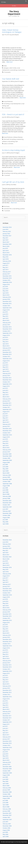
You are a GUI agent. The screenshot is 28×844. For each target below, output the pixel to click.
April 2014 (5, 344)
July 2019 (5, 248)
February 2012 (7, 399)
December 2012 (7, 377)
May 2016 (5, 291)
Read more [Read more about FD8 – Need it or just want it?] (5, 133)
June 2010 (5, 441)
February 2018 (7, 261)
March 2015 (6, 320)
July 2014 (5, 337)
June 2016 (5, 288)
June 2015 (5, 314)
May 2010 (5, 443)
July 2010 (5, 439)
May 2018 (5, 257)
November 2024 (7, 227)
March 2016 (6, 295)
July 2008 (5, 488)
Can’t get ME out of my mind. (13, 182)
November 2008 (7, 479)
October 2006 (6, 515)
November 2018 (7, 255)
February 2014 (7, 348)
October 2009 (6, 458)
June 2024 (5, 229)
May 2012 (5, 392)
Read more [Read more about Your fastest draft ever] (23, 97)
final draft (6, 139)
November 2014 (7, 329)
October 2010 (6, 433)
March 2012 (6, 397)
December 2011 (7, 403)
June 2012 (5, 390)
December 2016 (7, 276)
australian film (8, 208)
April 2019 (5, 250)
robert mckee (12, 68)
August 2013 (6, 361)
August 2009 (6, 462)
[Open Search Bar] (26, 1)
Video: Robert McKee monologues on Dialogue (11, 31)
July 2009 (5, 464)
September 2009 (7, 460)
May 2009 (5, 469)
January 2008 (6, 498)
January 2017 (6, 274)
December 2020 (7, 244)
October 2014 (6, 331)
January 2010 (6, 452)
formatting (7, 103)
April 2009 (5, 471)
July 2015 (5, 312)
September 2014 (7, 333)
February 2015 (7, 322)
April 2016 (5, 293)
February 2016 (7, 297)
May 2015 (5, 316)
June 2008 (5, 490)
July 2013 (5, 363)
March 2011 (6, 422)
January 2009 (6, 477)
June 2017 (5, 265)
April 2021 (5, 240)
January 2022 (6, 233)
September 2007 (7, 507)
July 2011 (5, 413)
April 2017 (5, 269)
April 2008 (5, 492)
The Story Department (14, 12)
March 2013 (6, 371)
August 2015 (6, 310)
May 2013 (5, 367)
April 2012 (5, 394)
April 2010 (5, 445)
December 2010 (7, 428)
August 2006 (6, 517)
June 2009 (5, 466)
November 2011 (7, 405)
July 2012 (5, 388)
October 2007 (6, 505)
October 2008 (6, 481)
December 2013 (7, 352)
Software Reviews (18, 137)
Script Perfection (8, 101)
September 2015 (7, 308)
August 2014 (6, 335)
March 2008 (6, 494)
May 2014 (5, 341)
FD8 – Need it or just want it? (13, 114)
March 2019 (6, 252)
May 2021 (5, 238)
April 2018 (5, 259)
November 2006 (7, 513)
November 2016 (7, 278)
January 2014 (6, 350)
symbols (22, 208)
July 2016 (5, 286)
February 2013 (7, 373)
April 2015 (5, 318)
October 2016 (6, 280)
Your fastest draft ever (10, 79)
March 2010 (6, 447)
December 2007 (7, 500)
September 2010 (7, 435)
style (7, 105)
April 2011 (5, 420)
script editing (13, 70)
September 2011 (7, 409)
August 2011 (6, 411)
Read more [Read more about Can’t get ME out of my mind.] (14, 202)
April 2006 (5, 524)
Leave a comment (8, 143)
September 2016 (7, 282)
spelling (20, 173)
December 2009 (7, 454)
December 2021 (7, 235)
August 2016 (6, 284)
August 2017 (6, 263)
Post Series (7, 206)
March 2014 (6, 346)
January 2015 (6, 324)
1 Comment (7, 175)
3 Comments (7, 72)
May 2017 (5, 267)
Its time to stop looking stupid (13, 150)
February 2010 (7, 450)
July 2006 (5, 519)
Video (5, 66)
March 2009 (6, 473)
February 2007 (7, 511)
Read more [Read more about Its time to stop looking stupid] (17, 167)
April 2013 (5, 369)
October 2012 (6, 382)
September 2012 (7, 384)
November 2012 (7, 380)
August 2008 (6, 486)
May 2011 (5, 418)
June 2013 (5, 365)
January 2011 (6, 426)
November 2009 (7, 456)
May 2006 (5, 522)
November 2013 (7, 354)
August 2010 (6, 437)
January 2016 (6, 299)
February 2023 (7, 231)
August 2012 (6, 386)
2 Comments (7, 108)
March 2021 (6, 242)
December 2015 (7, 301)
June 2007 (5, 509)
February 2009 (7, 475)
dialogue (6, 68)
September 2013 (7, 358)
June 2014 (5, 339)
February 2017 (7, 272)
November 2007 (7, 502)
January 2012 (6, 401)
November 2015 (7, 303)
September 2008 (7, 483)
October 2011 (6, 407)
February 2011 (7, 424)
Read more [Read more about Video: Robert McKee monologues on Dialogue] (9, 62)
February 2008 (7, 496)
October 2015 (6, 305)
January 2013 (6, 375)
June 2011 (5, 416)
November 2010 (7, 430)
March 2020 (6, 246)
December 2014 (7, 327)
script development (15, 103)
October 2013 (6, 356)
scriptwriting (21, 70)
